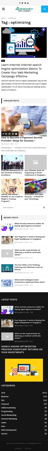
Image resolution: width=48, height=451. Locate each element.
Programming (7, 411)
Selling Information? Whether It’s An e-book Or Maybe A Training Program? (12, 197)
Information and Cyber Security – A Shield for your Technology (34, 196)
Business (4, 396)
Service (4, 434)
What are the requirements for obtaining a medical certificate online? (28, 252)
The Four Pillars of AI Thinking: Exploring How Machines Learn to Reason (29, 267)
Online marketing (8, 408)
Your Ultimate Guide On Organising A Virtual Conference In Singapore (35, 172)
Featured (5, 404)
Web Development (9, 430)
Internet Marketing (9, 419)
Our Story (28, 448)
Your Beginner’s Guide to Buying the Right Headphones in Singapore (30, 238)
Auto (3, 426)
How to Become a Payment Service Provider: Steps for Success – (21, 139)
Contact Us (18, 448)
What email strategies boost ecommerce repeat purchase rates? (30, 281)
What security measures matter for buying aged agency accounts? (29, 224)
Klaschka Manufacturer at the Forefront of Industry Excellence (12, 172)
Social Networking (8, 415)
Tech (3, 393)
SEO (3, 60)
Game (3, 423)
